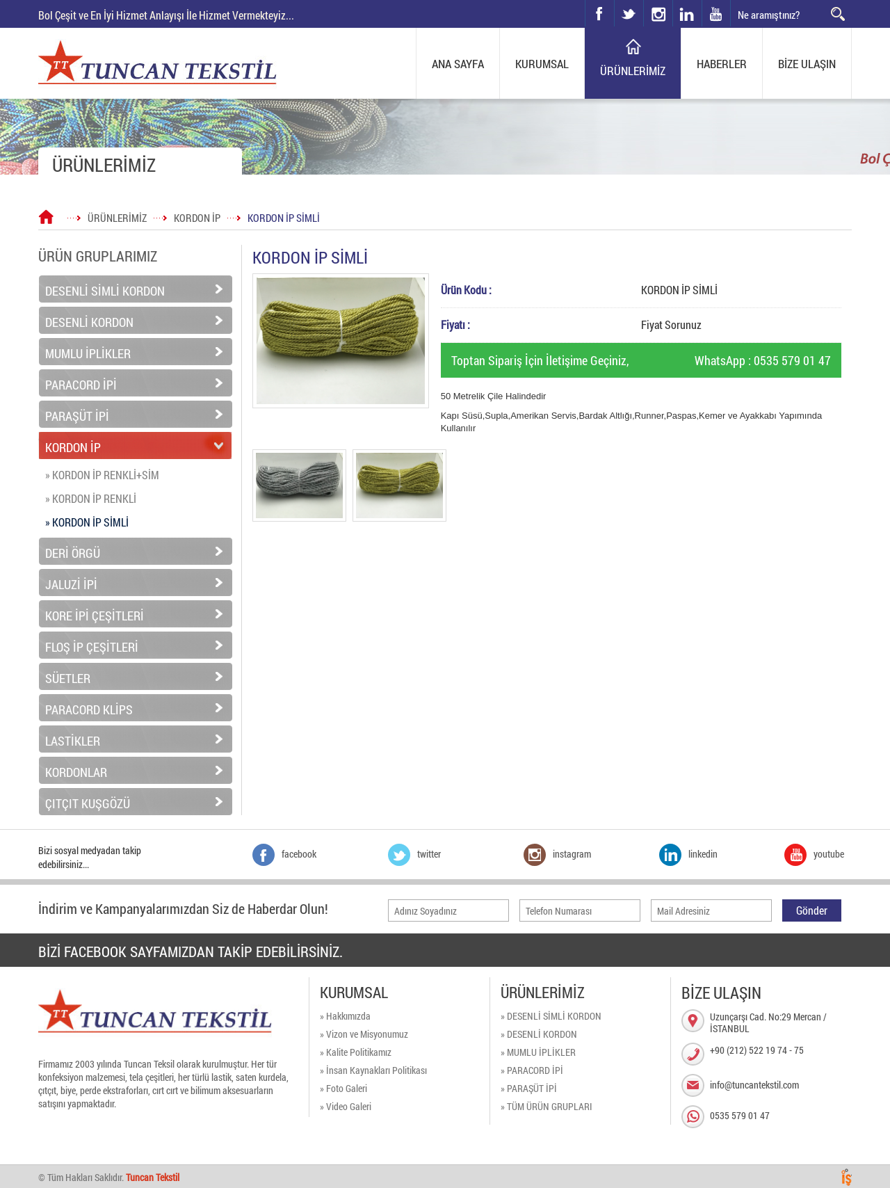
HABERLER (722, 64)
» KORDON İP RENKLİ (90, 498)
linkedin (687, 13)
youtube (716, 13)
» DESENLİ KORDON (539, 1034)
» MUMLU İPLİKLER (538, 1052)
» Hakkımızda (345, 1015)
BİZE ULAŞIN (807, 64)
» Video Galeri (345, 1106)
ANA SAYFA (458, 64)
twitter (429, 853)
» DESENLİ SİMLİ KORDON (551, 1015)
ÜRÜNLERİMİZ (632, 71)
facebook (599, 13)
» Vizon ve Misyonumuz (364, 1034)
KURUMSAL (542, 64)
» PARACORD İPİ (532, 1070)
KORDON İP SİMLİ (284, 218)
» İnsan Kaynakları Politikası (373, 1070)
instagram (644, 0)
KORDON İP (197, 218)
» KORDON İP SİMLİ (87, 522)
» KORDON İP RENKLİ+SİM (102, 474)
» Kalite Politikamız (355, 1052)
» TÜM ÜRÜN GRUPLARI (546, 1106)
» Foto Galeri (343, 1088)
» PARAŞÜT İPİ (529, 1088)
